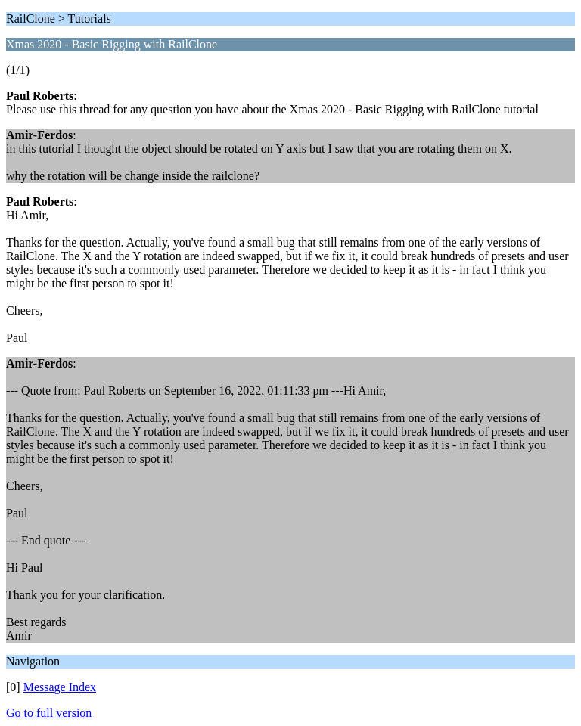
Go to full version (49, 712)
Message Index (59, 687)
